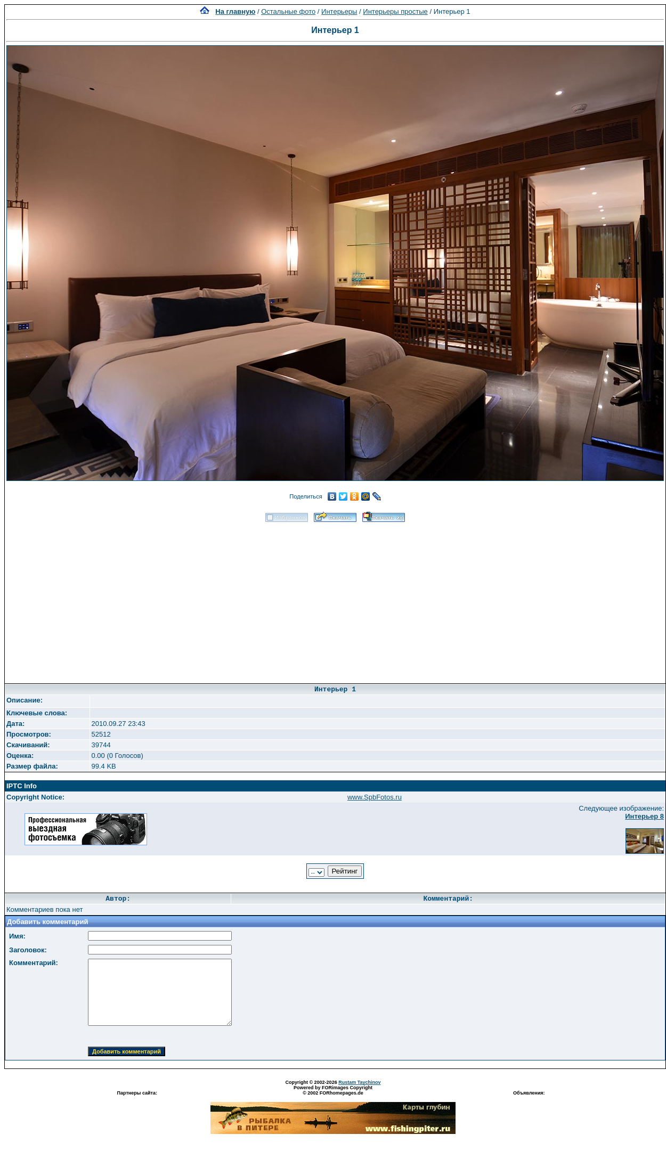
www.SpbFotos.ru (374, 797)
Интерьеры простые (395, 11)
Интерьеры (339, 11)
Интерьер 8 (644, 816)
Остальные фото (288, 11)
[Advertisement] (335, 599)
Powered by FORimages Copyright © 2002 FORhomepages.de (333, 1090)
